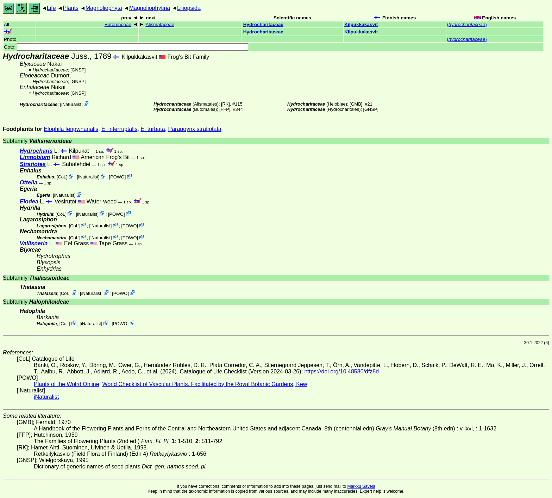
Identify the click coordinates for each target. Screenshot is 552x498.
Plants (70, 8)
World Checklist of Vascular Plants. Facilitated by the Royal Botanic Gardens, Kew (204, 384)
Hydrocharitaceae (263, 24)
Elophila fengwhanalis (71, 129)
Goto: (126, 47)
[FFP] (224, 109)
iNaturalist (71, 104)
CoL (62, 176)
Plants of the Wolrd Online (66, 384)
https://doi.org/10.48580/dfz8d (341, 371)
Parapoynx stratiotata (194, 129)
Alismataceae (159, 24)
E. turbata (152, 129)
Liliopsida (189, 8)
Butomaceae (118, 24)
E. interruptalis (119, 129)
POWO (117, 176)
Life (51, 8)
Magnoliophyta (104, 8)
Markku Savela (361, 486)
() (467, 24)
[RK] (225, 104)
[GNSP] (78, 70)
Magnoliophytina (149, 8)
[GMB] (356, 104)
